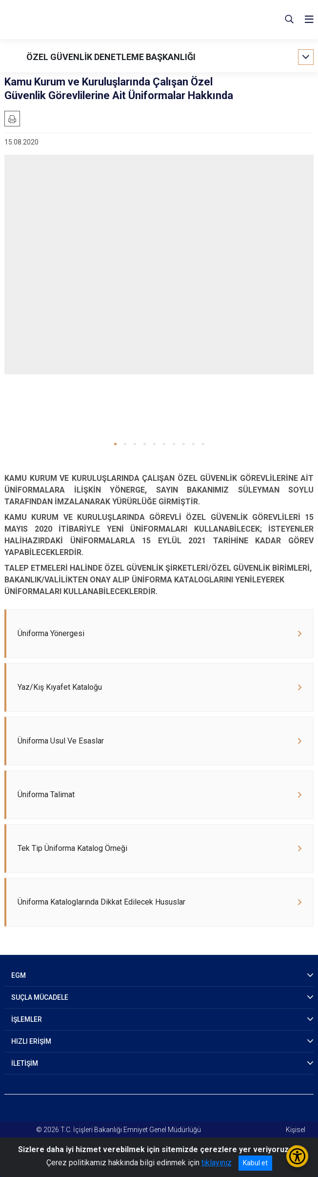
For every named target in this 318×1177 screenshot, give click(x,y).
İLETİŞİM (24, 1063)
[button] (115, 444)
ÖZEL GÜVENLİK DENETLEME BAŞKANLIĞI (111, 57)
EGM (18, 975)
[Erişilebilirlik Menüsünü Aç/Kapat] (297, 1156)
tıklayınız (216, 1162)
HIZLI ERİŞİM (31, 1041)
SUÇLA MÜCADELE (39, 997)
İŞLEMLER (26, 1019)
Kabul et (255, 1163)
